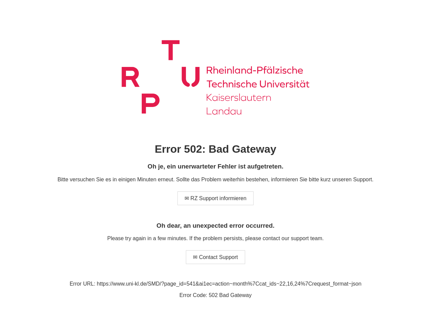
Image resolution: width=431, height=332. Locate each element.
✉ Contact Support (215, 257)
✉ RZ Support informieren (215, 198)
